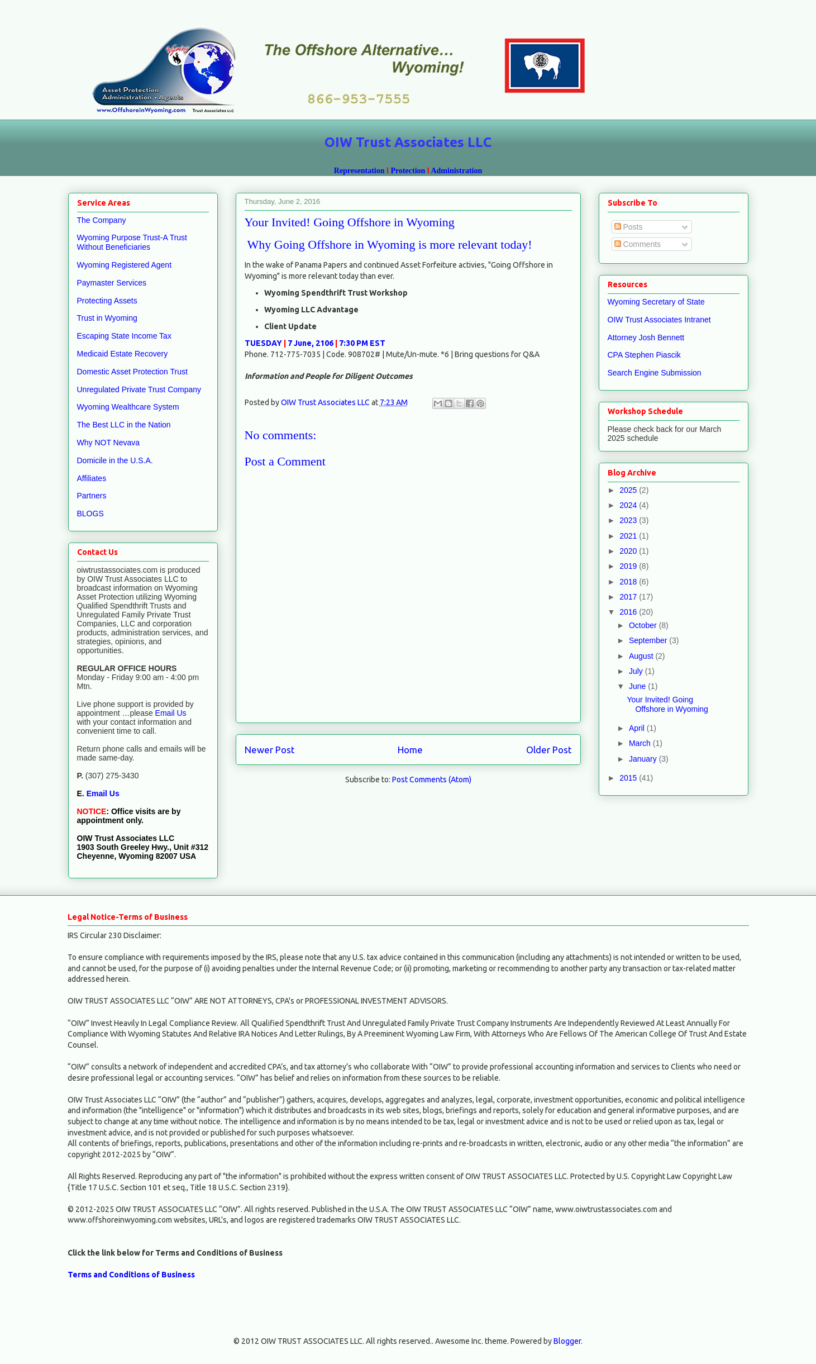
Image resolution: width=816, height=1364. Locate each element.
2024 (629, 505)
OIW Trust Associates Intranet (659, 319)
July (637, 671)
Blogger (567, 1341)
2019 (629, 566)
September (649, 640)
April (638, 728)
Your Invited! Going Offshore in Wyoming (667, 704)
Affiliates (92, 478)
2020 (629, 550)
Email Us (170, 713)
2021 (629, 535)
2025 (629, 490)
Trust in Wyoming (107, 317)
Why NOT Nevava (108, 442)
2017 (629, 596)
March (641, 743)
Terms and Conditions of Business (131, 1274)
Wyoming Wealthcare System (128, 406)
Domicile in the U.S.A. (115, 460)
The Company (101, 220)
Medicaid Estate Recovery (122, 353)
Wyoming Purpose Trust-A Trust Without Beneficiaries (132, 242)
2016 (629, 611)
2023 (629, 520)
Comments (637, 244)
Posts (628, 226)
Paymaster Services (111, 282)
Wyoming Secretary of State (656, 301)
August (642, 656)
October (644, 625)
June (638, 686)
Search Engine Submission (655, 372)
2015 (629, 777)
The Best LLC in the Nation (124, 424)
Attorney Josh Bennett (646, 337)
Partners (92, 495)
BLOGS (90, 513)
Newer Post (270, 749)
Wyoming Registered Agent (124, 264)
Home (410, 749)
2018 (629, 581)
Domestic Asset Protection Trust (132, 371)
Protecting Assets (107, 300)
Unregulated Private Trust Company (139, 389)
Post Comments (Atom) (431, 779)
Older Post (549, 749)
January (644, 758)
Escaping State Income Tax (124, 335)
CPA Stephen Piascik (644, 354)
